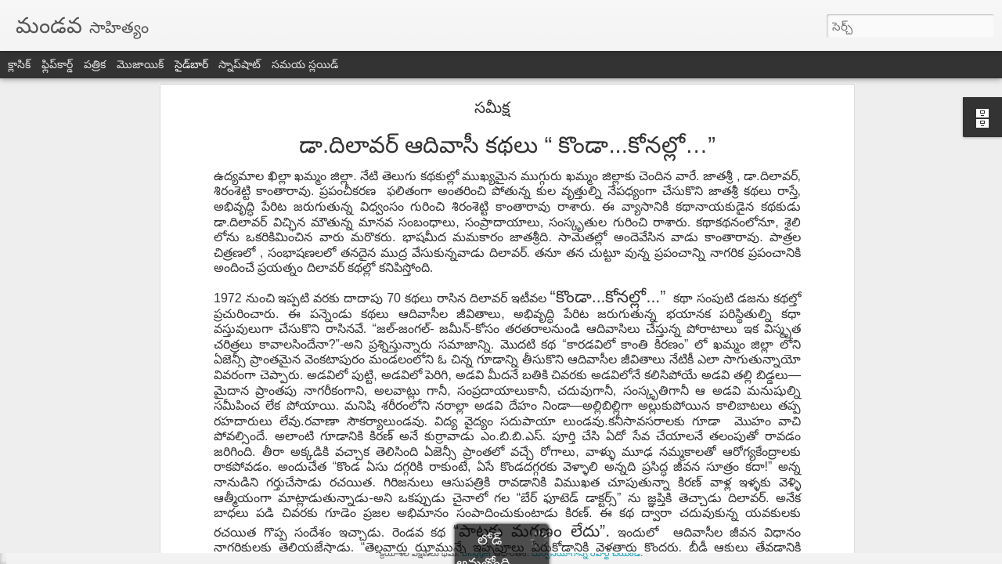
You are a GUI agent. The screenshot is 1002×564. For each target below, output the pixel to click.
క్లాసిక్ (19, 64)
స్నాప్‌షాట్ (239, 64)
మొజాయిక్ (140, 64)
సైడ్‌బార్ (191, 64)
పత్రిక (95, 64)
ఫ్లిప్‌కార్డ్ (57, 64)
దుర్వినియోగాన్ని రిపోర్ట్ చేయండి (586, 553)
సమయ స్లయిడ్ (305, 64)
